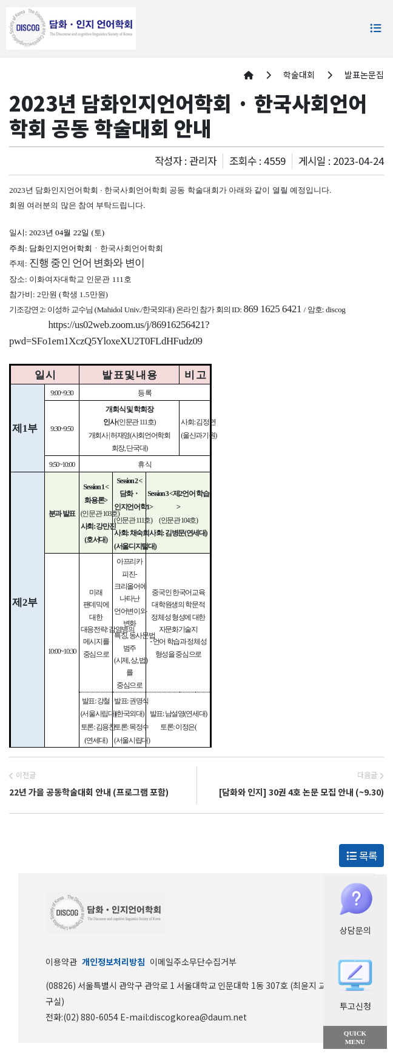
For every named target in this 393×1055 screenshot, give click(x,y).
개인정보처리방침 (113, 962)
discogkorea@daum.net (198, 1017)
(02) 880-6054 (91, 1017)
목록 (361, 855)
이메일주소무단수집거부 (193, 962)
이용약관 (61, 962)
